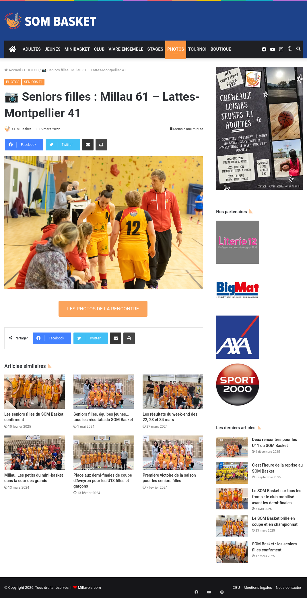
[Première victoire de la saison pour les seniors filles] (173, 453)
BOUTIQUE (221, 49)
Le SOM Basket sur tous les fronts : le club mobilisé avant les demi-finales (276, 496)
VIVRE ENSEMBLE (125, 49)
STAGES (155, 49)
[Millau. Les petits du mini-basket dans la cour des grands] (34, 453)
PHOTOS (175, 49)
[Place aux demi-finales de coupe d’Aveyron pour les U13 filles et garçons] (103, 453)
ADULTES (32, 49)
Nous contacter (288, 587)
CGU (236, 587)
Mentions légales (258, 587)
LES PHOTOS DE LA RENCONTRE (103, 309)
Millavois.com (89, 587)
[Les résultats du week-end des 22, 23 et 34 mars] (173, 392)
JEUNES (53, 49)
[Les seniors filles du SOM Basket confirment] (34, 392)
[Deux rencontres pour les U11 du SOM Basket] (232, 447)
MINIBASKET (77, 49)
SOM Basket (24, 129)
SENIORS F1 (33, 82)
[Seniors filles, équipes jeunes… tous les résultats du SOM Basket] (103, 392)
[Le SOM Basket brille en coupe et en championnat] (232, 526)
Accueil (12, 70)
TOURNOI (197, 49)
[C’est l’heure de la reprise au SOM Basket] (232, 473)
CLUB (99, 49)
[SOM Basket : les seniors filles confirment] (232, 552)
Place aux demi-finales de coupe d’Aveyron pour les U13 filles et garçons (102, 481)
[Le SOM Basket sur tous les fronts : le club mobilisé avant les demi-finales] (232, 498)
